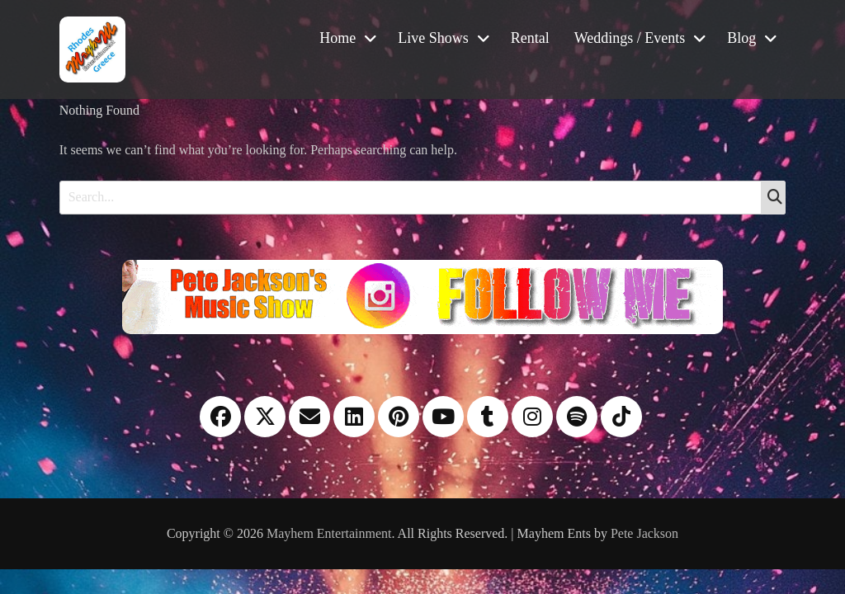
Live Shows (433, 38)
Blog (741, 38)
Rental (530, 38)
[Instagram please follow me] (422, 295)
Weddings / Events (630, 38)
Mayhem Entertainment (329, 533)
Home (337, 38)
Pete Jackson (644, 533)
